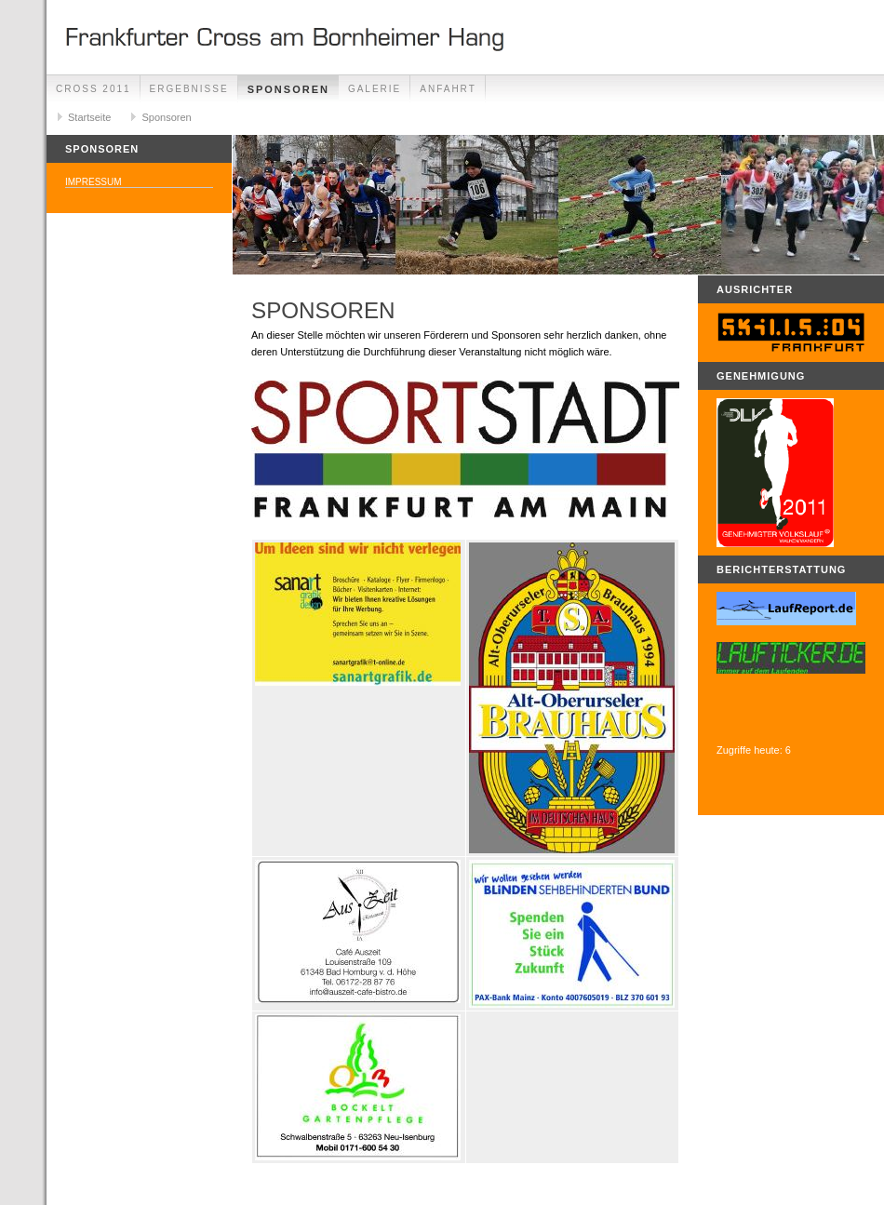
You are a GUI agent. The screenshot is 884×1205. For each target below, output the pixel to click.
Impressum (93, 182)
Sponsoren (288, 89)
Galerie (374, 89)
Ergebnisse (189, 89)
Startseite (89, 117)
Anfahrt (448, 89)
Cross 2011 (93, 89)
